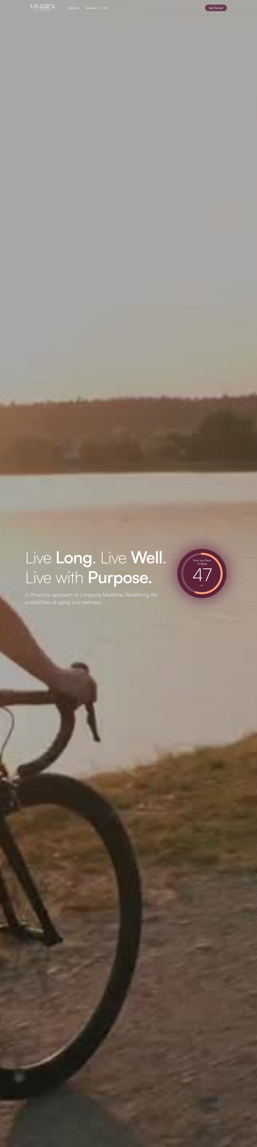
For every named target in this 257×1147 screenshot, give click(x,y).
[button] (91, 8)
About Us (73, 8)
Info (105, 8)
